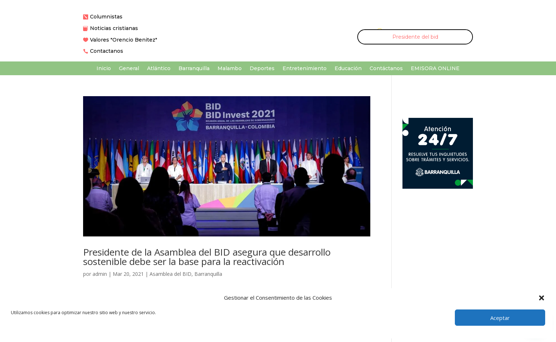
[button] (541, 298)
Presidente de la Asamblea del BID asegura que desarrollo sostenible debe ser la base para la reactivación (207, 256)
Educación (348, 69)
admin (99, 273)
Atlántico (159, 69)
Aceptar (500, 317)
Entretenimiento (305, 69)
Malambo (229, 69)
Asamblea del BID (170, 273)
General (129, 69)
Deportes (262, 69)
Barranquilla (194, 69)
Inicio (103, 69)
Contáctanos (386, 69)
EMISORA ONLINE (435, 69)
